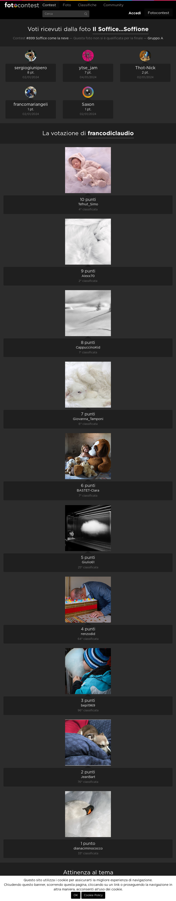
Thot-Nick (145, 68)
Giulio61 (88, 562)
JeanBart (88, 777)
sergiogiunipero (30, 68)
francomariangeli (31, 105)
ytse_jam (88, 68)
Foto (67, 5)
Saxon (88, 105)
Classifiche (87, 5)
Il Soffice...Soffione (120, 29)
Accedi (135, 13)
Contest (49, 5)
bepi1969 (88, 705)
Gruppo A (155, 38)
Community (113, 5)
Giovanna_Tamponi (88, 419)
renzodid (88, 634)
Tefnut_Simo (88, 204)
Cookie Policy (93, 895)
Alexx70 (88, 276)
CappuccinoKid (88, 347)
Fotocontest (22, 4)
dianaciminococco (88, 848)
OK (76, 895)
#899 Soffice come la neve (47, 38)
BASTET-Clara (88, 490)
